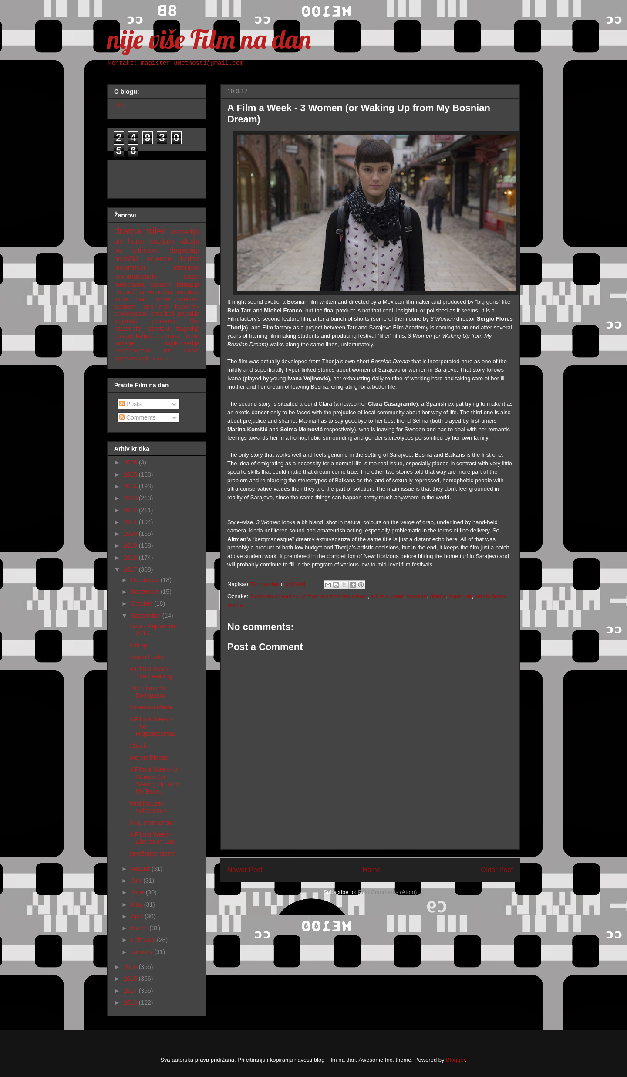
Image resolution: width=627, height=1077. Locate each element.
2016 (131, 966)
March (140, 928)
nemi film (161, 358)
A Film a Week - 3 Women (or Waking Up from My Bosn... (154, 780)
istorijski (186, 268)
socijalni (163, 241)
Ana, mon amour (152, 822)
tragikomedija (181, 343)
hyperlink (460, 596)
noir (164, 306)
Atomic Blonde (149, 757)
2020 (131, 533)
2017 (131, 569)
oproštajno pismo (152, 853)
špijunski (126, 321)
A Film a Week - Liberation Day (152, 838)
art (118, 241)
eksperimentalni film (143, 351)
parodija (188, 313)
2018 (131, 557)
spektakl (188, 299)
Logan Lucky (146, 657)
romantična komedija (143, 291)
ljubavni (160, 284)
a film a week (387, 596)
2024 (131, 486)
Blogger (455, 1060)
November (145, 591)
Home (372, 870)
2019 (131, 545)
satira (121, 299)
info (119, 105)
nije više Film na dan (209, 39)
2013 (131, 1002)
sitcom (191, 351)
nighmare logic (132, 359)
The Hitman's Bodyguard (147, 691)
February (144, 939)
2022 (131, 510)
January (142, 951)
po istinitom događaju (156, 250)
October (142, 603)
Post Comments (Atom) (387, 892)
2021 (131, 521)
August (141, 868)
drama (438, 596)
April (138, 916)
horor (136, 241)
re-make (169, 335)
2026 (131, 462)
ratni (147, 306)
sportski (158, 328)
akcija (190, 241)
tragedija (187, 328)
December (145, 579)
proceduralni (131, 313)
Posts (130, 403)
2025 (131, 474)
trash (191, 276)
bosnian (417, 596)
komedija (184, 232)
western (124, 306)
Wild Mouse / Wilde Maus (148, 807)
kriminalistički (135, 276)
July (137, 880)
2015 (131, 978)
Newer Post (245, 870)
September (146, 615)
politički (126, 259)
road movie (152, 299)
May (137, 904)
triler (155, 231)
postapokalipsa (134, 335)
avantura (187, 291)
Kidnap (138, 645)
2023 (131, 497)
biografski (129, 268)
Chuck (138, 745)
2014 (131, 990)
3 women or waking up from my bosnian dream (308, 596)
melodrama (129, 284)
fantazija (188, 284)
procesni (163, 321)
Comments (137, 417)
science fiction (173, 259)
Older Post (497, 870)
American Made (150, 707)
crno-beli (163, 313)
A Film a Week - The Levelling (150, 672)
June (138, 892)
